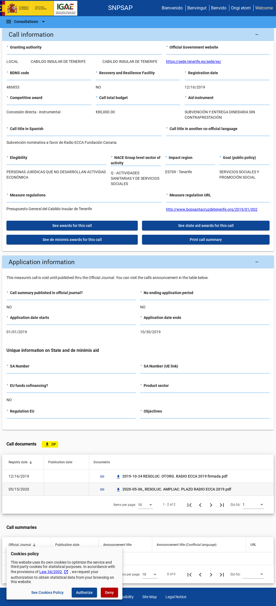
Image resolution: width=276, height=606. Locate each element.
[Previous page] (200, 504)
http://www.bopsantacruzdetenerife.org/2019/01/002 (211, 209)
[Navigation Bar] (26, 21)
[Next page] (211, 504)
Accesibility (124, 597)
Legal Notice (175, 597)
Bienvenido (172, 8)
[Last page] (221, 504)
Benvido (218, 8)
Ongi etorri (241, 8)
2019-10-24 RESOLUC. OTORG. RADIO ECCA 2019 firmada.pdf (171, 476)
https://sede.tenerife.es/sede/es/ (193, 61)
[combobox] (145, 504)
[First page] (189, 504)
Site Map (149, 597)
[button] (138, 34)
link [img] (102, 476)
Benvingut (196, 8)
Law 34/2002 (53, 572)
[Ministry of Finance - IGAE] (41, 8)
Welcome (264, 8)
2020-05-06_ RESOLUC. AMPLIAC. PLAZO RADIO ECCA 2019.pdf (173, 489)
